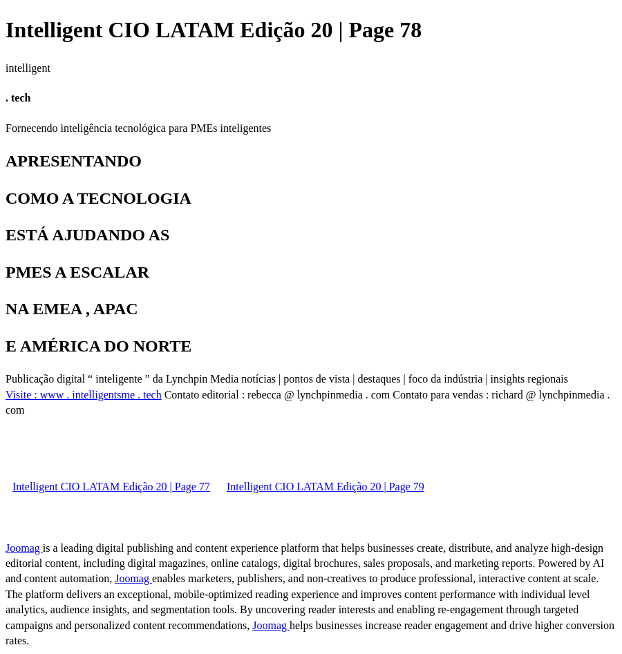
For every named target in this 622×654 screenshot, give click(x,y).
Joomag (24, 548)
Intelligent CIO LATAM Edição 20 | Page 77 (111, 486)
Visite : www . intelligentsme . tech (84, 395)
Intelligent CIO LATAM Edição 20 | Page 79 (325, 486)
